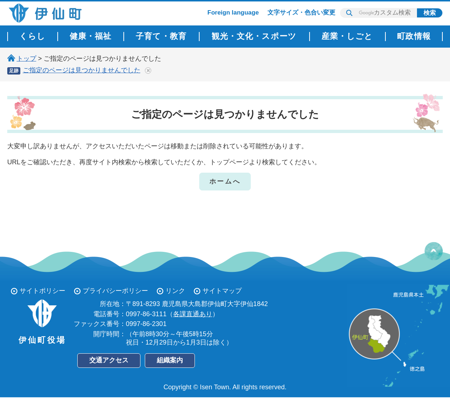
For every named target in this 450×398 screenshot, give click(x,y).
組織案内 (170, 360)
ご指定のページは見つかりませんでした (81, 70)
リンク (175, 290)
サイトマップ (222, 290)
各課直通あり (192, 314)
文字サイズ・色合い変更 (301, 12)
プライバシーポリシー (115, 290)
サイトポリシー (42, 290)
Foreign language (233, 12)
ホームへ (225, 181)
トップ (26, 58)
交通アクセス (108, 360)
